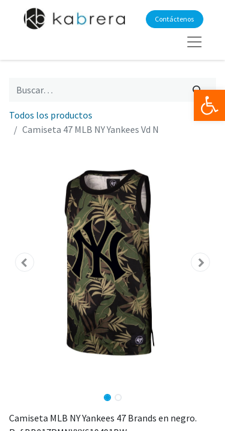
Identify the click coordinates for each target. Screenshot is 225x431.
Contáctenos (174, 18)
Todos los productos (50, 115)
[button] (24, 262)
